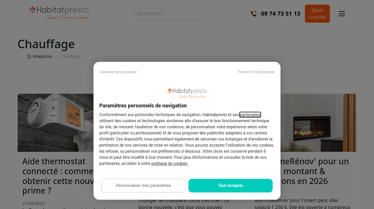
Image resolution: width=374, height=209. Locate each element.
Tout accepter (230, 185)
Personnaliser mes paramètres (143, 185)
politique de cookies (169, 163)
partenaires (250, 114)
